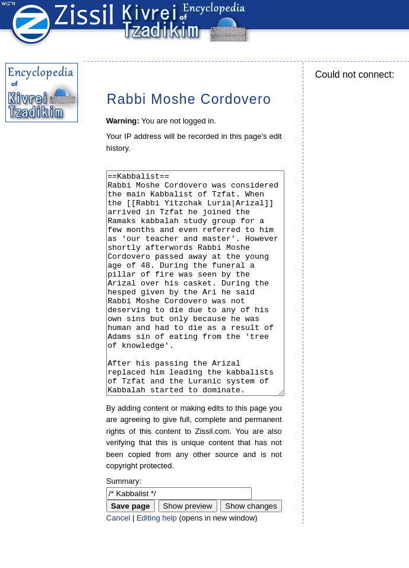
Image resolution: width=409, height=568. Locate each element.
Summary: (123, 525)
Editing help (157, 562)
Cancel (118, 562)
